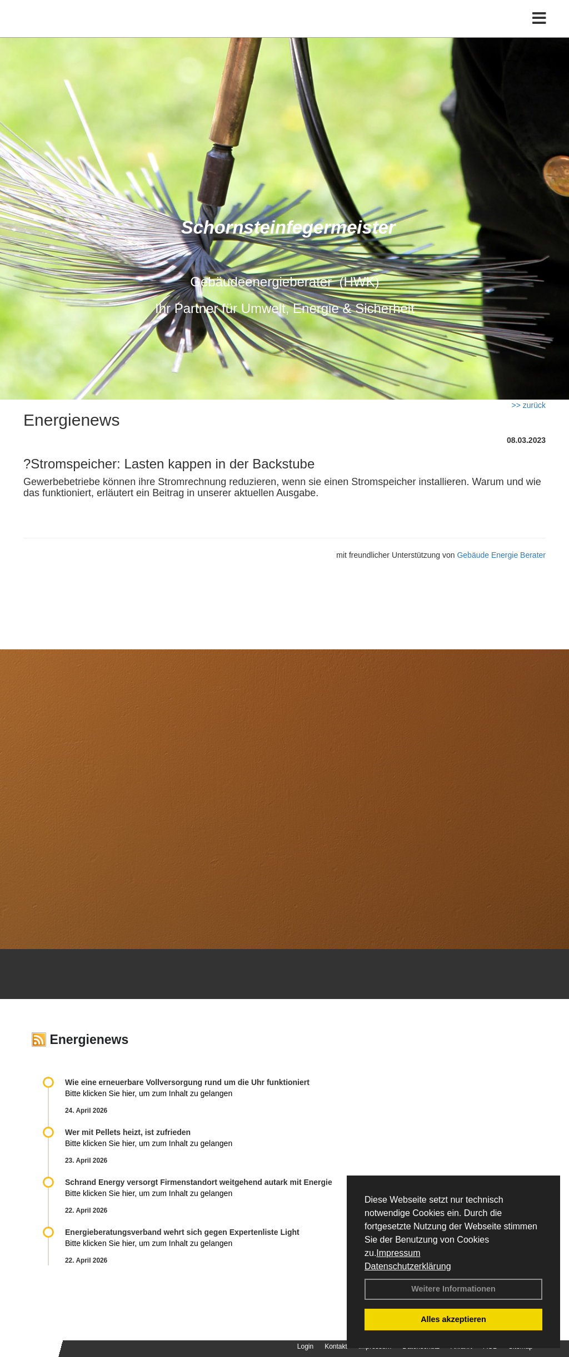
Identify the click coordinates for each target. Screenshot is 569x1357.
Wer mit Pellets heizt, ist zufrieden (128, 1132)
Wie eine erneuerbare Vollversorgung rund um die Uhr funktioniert (187, 1082)
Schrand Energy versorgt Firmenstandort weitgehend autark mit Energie (198, 1182)
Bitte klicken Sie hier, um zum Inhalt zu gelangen (148, 1093)
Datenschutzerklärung (408, 1266)
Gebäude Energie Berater (501, 555)
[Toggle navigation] (539, 32)
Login (305, 1346)
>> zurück (529, 405)
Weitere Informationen (453, 1288)
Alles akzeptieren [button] (453, 1319)
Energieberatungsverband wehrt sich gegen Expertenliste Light (182, 1232)
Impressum (398, 1253)
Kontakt (336, 1346)
